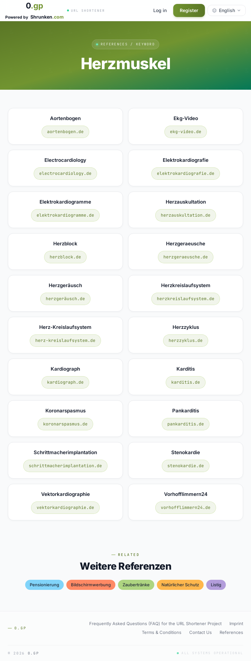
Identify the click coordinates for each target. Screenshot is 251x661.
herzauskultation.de (185, 215)
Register (189, 10)
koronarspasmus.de (65, 424)
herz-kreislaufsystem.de (65, 340)
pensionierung (44, 584)
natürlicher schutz (180, 584)
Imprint (236, 623)
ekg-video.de (185, 131)
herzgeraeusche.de (185, 257)
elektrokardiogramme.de (65, 215)
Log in (160, 10)
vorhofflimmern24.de (185, 507)
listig (216, 584)
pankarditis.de (185, 424)
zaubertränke (136, 584)
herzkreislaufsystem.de (185, 298)
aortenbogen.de (65, 131)
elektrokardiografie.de (185, 173)
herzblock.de (65, 257)
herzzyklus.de (186, 340)
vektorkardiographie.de (65, 507)
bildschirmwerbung (91, 584)
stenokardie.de (185, 466)
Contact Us (200, 632)
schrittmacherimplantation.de (65, 466)
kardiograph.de (65, 382)
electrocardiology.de (65, 173)
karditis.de (185, 382)
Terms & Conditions (161, 632)
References (231, 632)
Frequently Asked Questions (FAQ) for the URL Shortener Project (155, 623)
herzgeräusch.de (65, 298)
